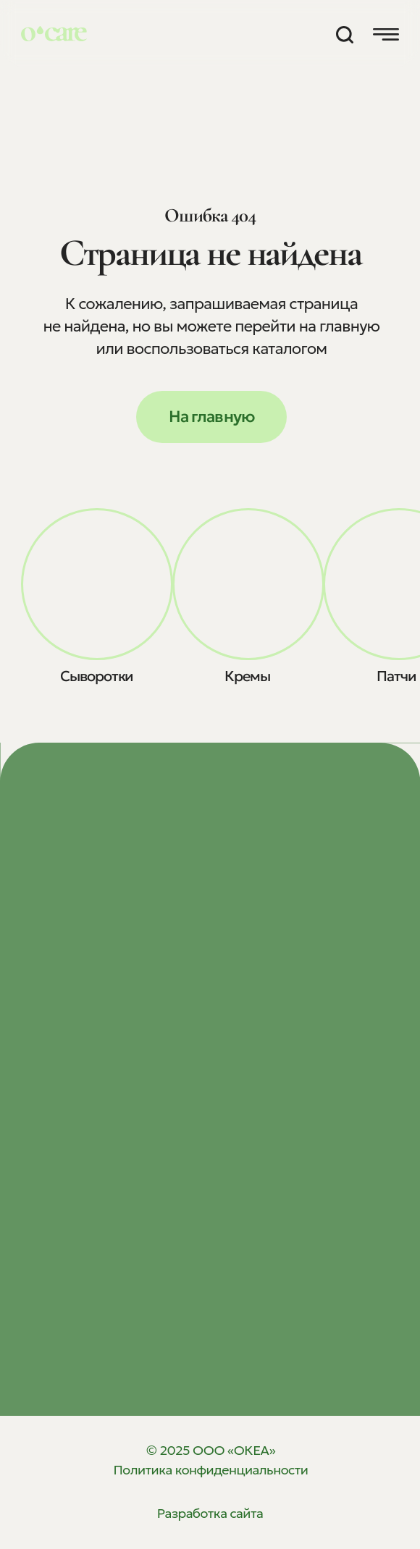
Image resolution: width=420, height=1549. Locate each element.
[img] (97, 584)
